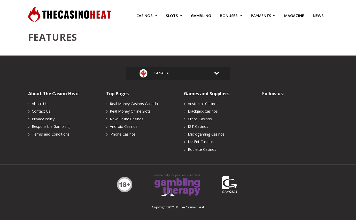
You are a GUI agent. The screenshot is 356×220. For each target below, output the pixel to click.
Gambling (201, 15)
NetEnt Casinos (201, 141)
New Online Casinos (126, 118)
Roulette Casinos (202, 149)
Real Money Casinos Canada (134, 103)
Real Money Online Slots (130, 111)
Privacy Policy (43, 118)
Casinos (146, 15)
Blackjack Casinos (203, 111)
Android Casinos (123, 126)
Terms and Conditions (50, 134)
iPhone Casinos (123, 134)
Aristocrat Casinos (203, 103)
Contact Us (41, 111)
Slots (174, 15)
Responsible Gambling (51, 126)
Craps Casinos (200, 118)
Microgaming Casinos (206, 134)
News (318, 15)
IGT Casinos (198, 126)
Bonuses (231, 15)
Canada (159, 73)
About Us (40, 103)
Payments (263, 15)
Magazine (294, 15)
